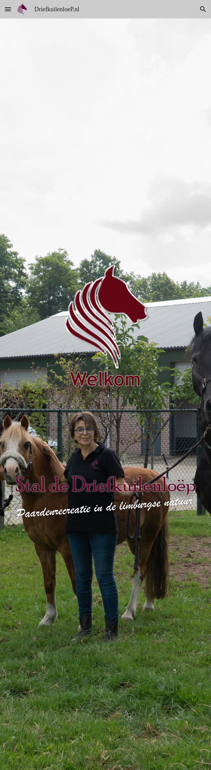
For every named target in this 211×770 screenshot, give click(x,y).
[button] (8, 9)
